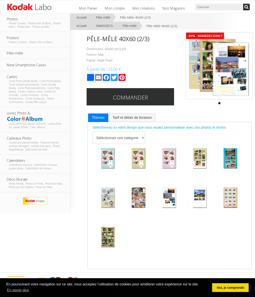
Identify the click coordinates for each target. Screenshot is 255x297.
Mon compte (115, 8)
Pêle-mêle (103, 17)
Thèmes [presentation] (98, 117)
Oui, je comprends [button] (230, 287)
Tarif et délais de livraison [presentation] (132, 117)
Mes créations (143, 8)
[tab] (98, 118)
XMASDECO (104, 26)
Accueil (81, 17)
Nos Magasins (173, 8)
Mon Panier (88, 8)
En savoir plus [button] (18, 290)
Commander (130, 97)
